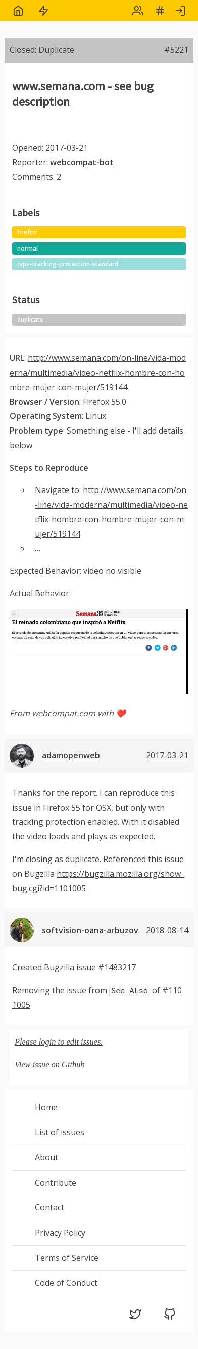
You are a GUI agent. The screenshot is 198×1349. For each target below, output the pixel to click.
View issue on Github (50, 1064)
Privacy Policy (60, 1232)
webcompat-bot (82, 162)
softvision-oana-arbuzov (90, 930)
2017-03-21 (167, 755)
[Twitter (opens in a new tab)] (135, 1317)
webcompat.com (63, 713)
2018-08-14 (167, 930)
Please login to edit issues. (59, 1042)
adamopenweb (71, 755)
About (46, 1157)
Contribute (55, 1182)
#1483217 (117, 967)
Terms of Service (66, 1257)
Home (46, 1107)
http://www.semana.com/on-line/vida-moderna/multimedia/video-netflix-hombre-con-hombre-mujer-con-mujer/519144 (98, 372)
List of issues (59, 1132)
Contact (49, 1207)
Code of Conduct (66, 1283)
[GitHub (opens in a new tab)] (170, 1317)
